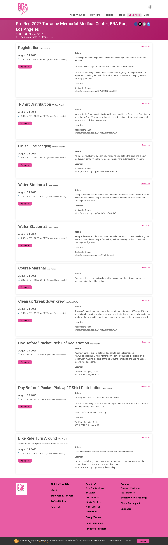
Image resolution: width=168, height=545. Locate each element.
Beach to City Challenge (134, 497)
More (146, 15)
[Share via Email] (144, 24)
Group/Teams (93, 517)
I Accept (143, 541)
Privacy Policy (43, 542)
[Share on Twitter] (140, 24)
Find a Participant (130, 503)
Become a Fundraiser (130, 488)
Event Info (95, 15)
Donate (109, 15)
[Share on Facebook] (136, 24)
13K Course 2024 (94, 497)
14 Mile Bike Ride (93, 502)
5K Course (90, 493)
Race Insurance (94, 523)
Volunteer (134, 15)
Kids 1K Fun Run (93, 507)
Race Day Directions (95, 488)
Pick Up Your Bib (78, 15)
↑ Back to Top (145, 46)
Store (122, 15)
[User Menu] (150, 7)
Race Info (56, 507)
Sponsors (126, 509)
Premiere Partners (96, 528)
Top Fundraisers (128, 493)
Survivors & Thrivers (62, 495)
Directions (48, 37)
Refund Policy (58, 501)
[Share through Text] (148, 24)
